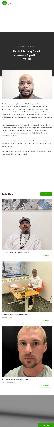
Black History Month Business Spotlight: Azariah (15, 252)
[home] (8, 4)
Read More (46, 256)
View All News (46, 194)
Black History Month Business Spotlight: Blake (15, 314)
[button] (50, 4)
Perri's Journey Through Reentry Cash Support (15, 379)
